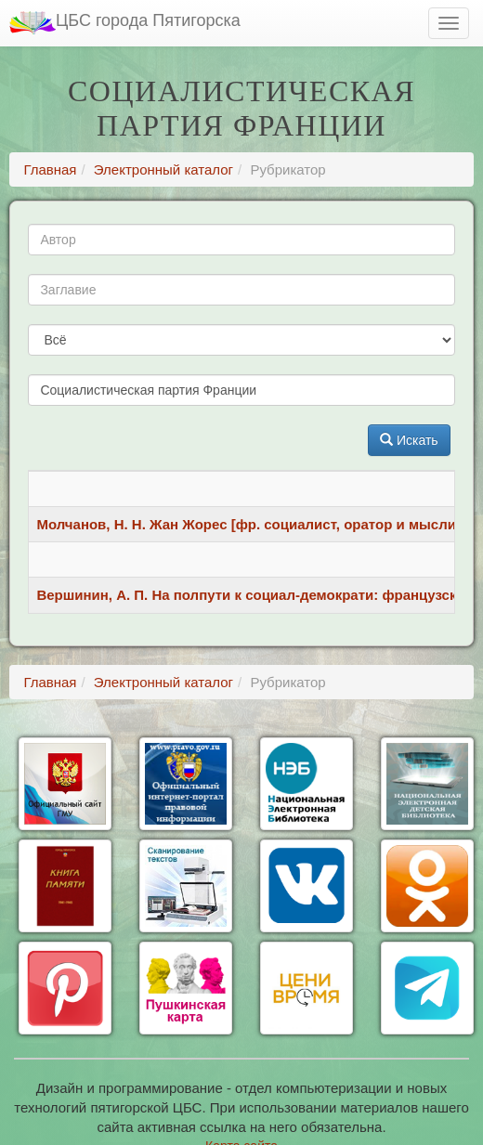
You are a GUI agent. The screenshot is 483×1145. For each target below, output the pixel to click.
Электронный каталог (163, 169)
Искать (409, 440)
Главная (49, 169)
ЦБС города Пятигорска (125, 22)
